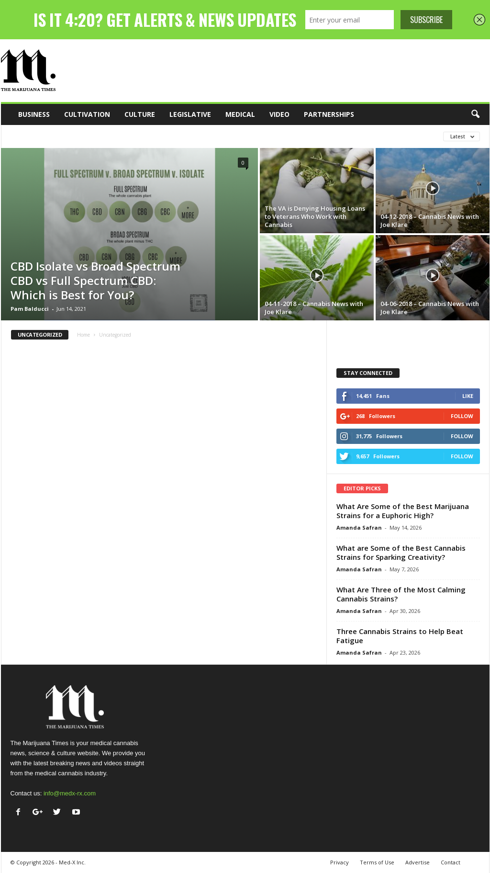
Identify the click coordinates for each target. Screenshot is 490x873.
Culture (139, 114)
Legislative (190, 114)
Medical (240, 114)
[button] (475, 114)
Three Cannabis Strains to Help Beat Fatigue (399, 635)
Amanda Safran (359, 527)
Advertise (417, 862)
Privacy (339, 862)
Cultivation (87, 114)
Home (83, 334)
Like (467, 395)
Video (279, 114)
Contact (450, 862)
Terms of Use (377, 862)
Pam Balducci (30, 308)
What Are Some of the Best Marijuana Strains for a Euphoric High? (402, 510)
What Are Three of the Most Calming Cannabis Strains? (401, 594)
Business (34, 114)
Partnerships (329, 114)
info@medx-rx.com (70, 793)
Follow (462, 415)
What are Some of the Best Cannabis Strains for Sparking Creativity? (401, 552)
